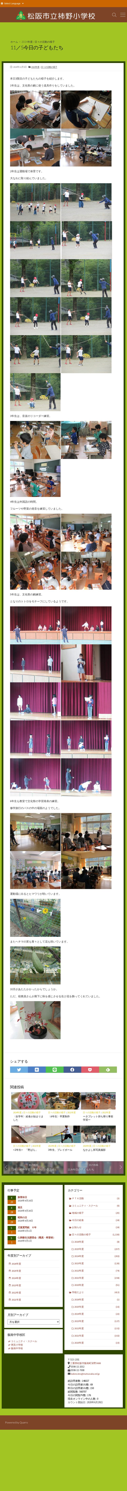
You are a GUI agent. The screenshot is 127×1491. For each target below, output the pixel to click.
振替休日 (22, 1197)
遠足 (20, 1207)
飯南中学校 (17, 1349)
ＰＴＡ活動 (95, 1199)
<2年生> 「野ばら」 (25, 1149)
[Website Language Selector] (14, 3)
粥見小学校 (17, 1345)
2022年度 (96, 1272)
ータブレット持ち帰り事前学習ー (98, 1118)
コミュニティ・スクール (95, 1206)
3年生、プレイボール (60, 1149)
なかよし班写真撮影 (94, 1149)
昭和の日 (22, 1217)
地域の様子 (95, 1214)
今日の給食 (95, 1221)
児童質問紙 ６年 (28, 1227)
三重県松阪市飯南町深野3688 (86, 1363)
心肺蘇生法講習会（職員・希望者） (36, 1237)
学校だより (95, 1294)
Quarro (24, 1424)
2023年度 (52, 1146)
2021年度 (71, 1112)
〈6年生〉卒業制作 (59, 1116)
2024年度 (27, 41)
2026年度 (96, 1243)
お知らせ (95, 1228)
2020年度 (96, 1287)
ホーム (14, 41)
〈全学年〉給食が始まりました (28, 1118)
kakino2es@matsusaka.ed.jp (85, 1374)
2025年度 (87, 1146)
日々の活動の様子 (46, 41)
